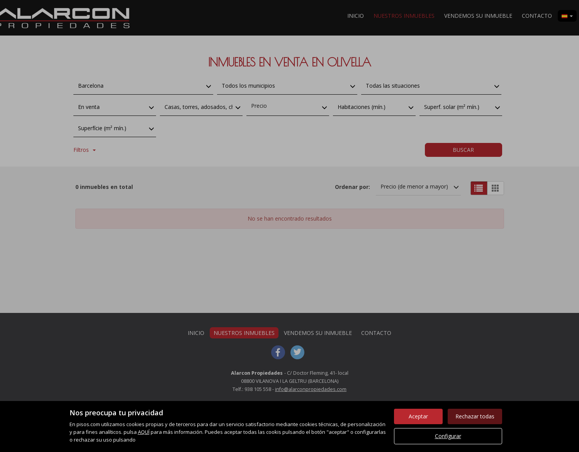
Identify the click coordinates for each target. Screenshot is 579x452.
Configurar (448, 436)
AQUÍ (143, 431)
